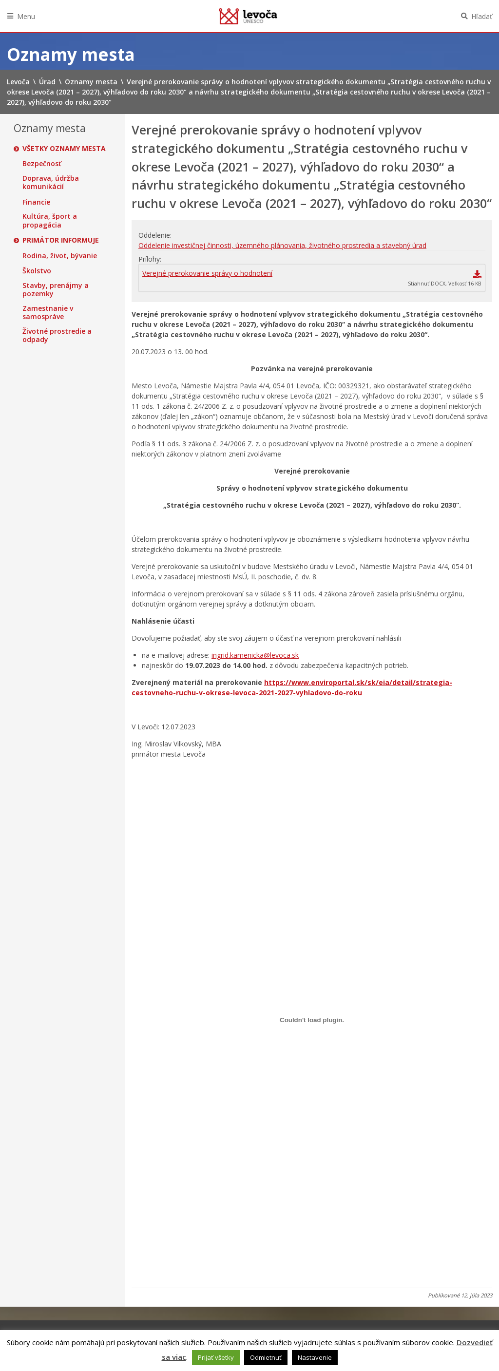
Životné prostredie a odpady (57, 335)
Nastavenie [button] (315, 1357)
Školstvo (36, 271)
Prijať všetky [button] (216, 1357)
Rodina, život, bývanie (59, 255)
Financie (36, 202)
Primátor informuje (60, 240)
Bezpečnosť (41, 163)
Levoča (248, 16)
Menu (26, 16)
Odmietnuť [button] (266, 1357)
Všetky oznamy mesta (64, 148)
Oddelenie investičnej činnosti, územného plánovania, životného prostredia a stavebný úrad (282, 245)
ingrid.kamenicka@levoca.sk (255, 655)
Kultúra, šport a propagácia (49, 220)
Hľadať (481, 16)
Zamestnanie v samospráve (47, 312)
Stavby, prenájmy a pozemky (55, 289)
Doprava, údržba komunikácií (50, 182)
